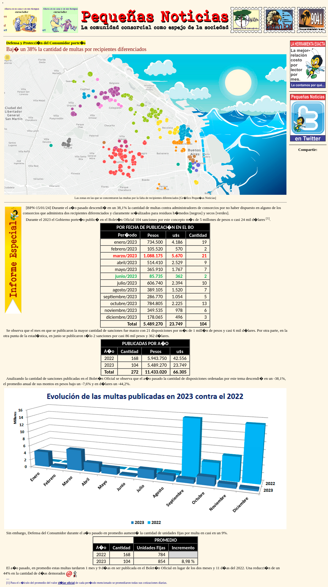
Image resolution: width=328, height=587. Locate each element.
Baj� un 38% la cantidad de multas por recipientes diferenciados (76, 49)
